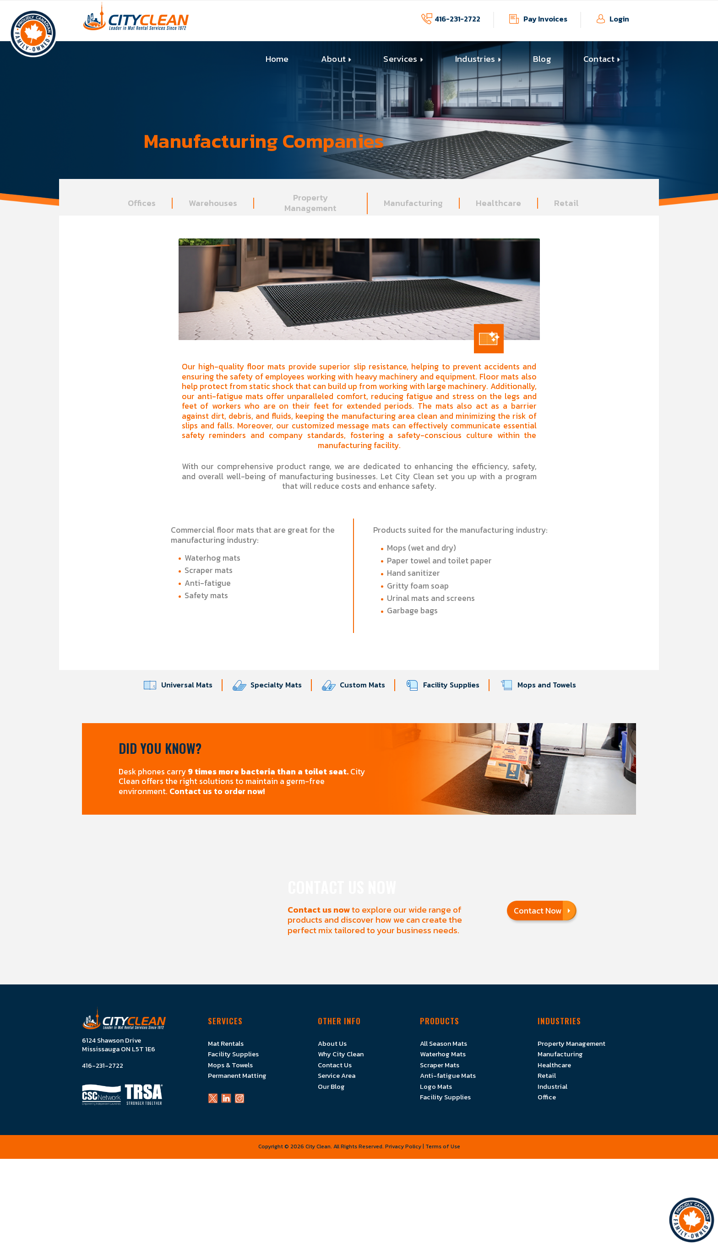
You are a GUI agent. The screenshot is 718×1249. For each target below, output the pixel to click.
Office (547, 1097)
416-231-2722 (457, 18)
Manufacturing (560, 1054)
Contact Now (542, 910)
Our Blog (331, 1086)
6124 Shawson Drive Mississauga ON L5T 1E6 (118, 1045)
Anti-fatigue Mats (448, 1076)
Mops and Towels (542, 685)
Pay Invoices (545, 18)
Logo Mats (436, 1086)
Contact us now (319, 909)
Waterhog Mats (443, 1054)
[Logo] (136, 20)
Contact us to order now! (217, 791)
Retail (547, 1076)
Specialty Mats (272, 685)
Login (619, 18)
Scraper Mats (439, 1065)
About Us (332, 1043)
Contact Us (335, 1065)
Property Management (571, 1043)
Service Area (336, 1076)
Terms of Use (442, 1146)
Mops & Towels (230, 1065)
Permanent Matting (237, 1076)
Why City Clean (341, 1054)
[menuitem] (277, 59)
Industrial (552, 1086)
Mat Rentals (226, 1043)
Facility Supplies (447, 685)
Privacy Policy (403, 1146)
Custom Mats (358, 685)
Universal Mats (182, 685)
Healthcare (554, 1065)
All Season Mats (443, 1043)
